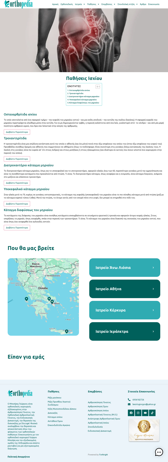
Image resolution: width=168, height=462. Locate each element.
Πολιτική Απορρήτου (19, 456)
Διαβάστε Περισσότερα (17, 132)
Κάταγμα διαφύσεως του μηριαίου (84, 103)
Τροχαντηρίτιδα (76, 93)
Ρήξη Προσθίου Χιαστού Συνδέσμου (59, 403)
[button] (159, 453)
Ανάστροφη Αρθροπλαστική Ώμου (104, 419)
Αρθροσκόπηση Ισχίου (98, 410)
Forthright (103, 454)
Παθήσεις (93, 4)
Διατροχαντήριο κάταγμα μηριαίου (84, 96)
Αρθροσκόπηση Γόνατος (99, 402)
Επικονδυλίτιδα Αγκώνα (59, 425)
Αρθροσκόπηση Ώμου (98, 406)
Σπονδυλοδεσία (95, 427)
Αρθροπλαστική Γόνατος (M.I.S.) (102, 414)
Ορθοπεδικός (67, 4)
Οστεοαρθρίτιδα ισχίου (79, 90)
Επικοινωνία (153, 4)
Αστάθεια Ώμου (55, 421)
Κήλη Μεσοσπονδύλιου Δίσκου (62, 409)
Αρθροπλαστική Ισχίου (98, 423)
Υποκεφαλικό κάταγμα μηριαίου (83, 100)
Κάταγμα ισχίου (55, 417)
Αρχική (55, 4)
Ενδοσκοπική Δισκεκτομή (99, 431)
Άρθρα (143, 4)
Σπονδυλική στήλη (128, 4)
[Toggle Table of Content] (96, 86)
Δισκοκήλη (52, 413)
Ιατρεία (80, 4)
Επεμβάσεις (109, 4)
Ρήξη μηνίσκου (54, 397)
